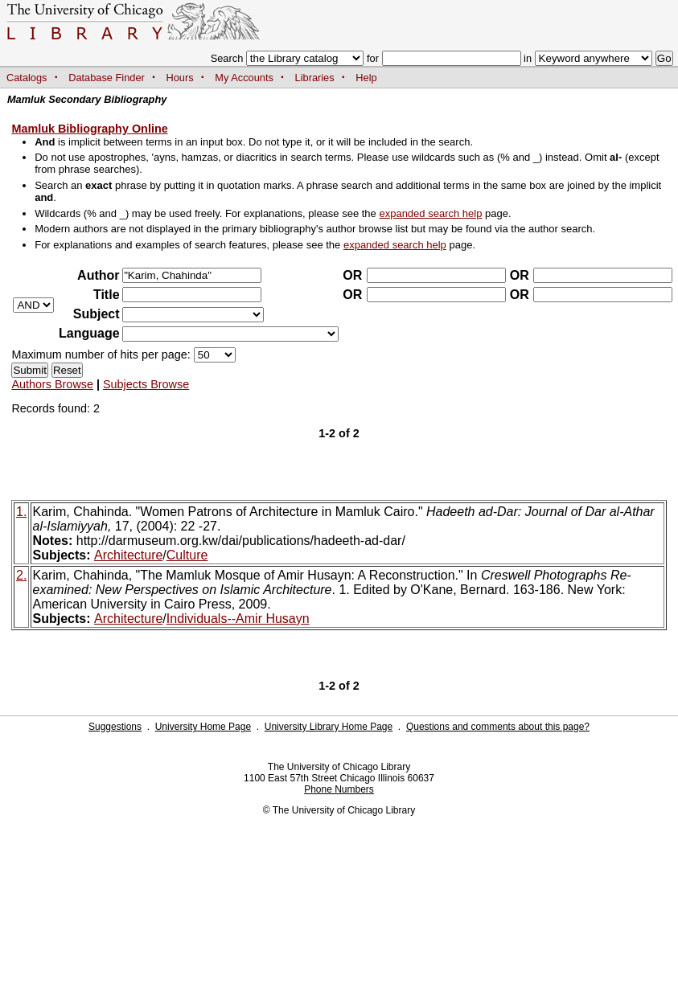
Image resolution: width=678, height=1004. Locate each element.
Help (365, 78)
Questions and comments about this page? (498, 726)
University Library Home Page (328, 726)
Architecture (128, 555)
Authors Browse (52, 384)
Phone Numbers (339, 789)
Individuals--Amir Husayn (238, 618)
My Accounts (244, 78)
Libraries (315, 78)
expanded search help (430, 213)
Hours (180, 78)
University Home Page (203, 726)
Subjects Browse (146, 384)
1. (21, 511)
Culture (187, 555)
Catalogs (26, 78)
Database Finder (106, 78)
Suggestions (115, 726)
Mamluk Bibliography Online (89, 128)
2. (21, 575)
